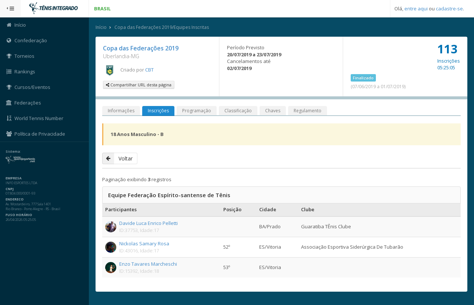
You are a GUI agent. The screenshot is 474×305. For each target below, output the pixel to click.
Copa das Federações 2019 (140, 48)
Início (101, 27)
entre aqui (416, 8)
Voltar (117, 158)
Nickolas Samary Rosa (144, 243)
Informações (121, 110)
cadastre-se (449, 8)
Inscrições (158, 110)
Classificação (238, 110)
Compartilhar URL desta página (138, 84)
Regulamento (307, 110)
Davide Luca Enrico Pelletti (148, 223)
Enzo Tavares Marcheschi (148, 264)
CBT (149, 69)
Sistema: (13, 151)
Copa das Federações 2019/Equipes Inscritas (161, 27)
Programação (196, 110)
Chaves (272, 110)
